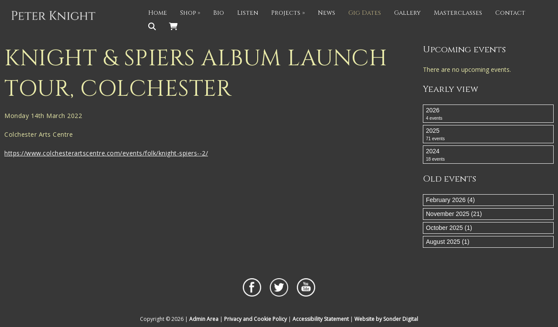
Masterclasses (458, 13)
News (326, 13)
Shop (190, 13)
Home (157, 13)
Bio (218, 13)
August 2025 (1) (448, 241)
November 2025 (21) (454, 213)
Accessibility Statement (321, 319)
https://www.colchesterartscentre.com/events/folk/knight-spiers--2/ (106, 153)
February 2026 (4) (450, 199)
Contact (510, 13)
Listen (247, 13)
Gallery (407, 13)
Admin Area (203, 319)
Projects (288, 13)
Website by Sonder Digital (386, 319)
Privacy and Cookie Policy (255, 319)
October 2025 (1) (449, 227)
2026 (488, 114)
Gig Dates (364, 13)
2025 (488, 134)
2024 (488, 155)
